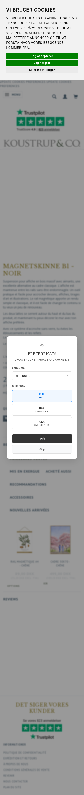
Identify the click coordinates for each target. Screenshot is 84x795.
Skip (41, 449)
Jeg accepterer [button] (42, 56)
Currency (18, 386)
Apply (42, 438)
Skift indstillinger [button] (42, 70)
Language (18, 367)
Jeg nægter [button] (42, 63)
